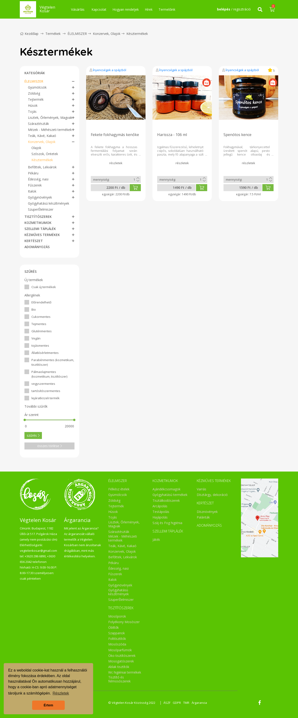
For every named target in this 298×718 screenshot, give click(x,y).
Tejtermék (36, 99)
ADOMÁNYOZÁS (37, 247)
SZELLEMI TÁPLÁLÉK (40, 228)
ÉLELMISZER (77, 33)
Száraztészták (38, 123)
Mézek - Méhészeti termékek (50, 129)
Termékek (53, 33)
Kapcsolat (98, 9)
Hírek (148, 9)
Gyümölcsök (37, 87)
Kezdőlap (29, 33)
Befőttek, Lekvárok (42, 167)
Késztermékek (137, 33)
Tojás (32, 111)
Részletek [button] (61, 693)
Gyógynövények (40, 197)
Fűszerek (35, 185)
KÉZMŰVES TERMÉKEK (42, 235)
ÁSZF (166, 703)
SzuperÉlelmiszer (40, 209)
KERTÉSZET (33, 241)
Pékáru (33, 173)
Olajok (36, 148)
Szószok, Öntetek (44, 154)
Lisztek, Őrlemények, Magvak (50, 117)
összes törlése (49, 446)
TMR (186, 703)
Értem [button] (48, 705)
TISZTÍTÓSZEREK (38, 216)
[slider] (25, 420)
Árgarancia (199, 703)
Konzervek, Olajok (106, 33)
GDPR (177, 703)
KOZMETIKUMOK (37, 222)
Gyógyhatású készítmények (48, 203)
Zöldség (34, 93)
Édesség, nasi (38, 179)
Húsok (32, 105)
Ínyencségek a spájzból (109, 70)
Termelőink (167, 9)
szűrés (33, 435)
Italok (32, 191)
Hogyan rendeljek (125, 9)
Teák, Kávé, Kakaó (42, 135)
